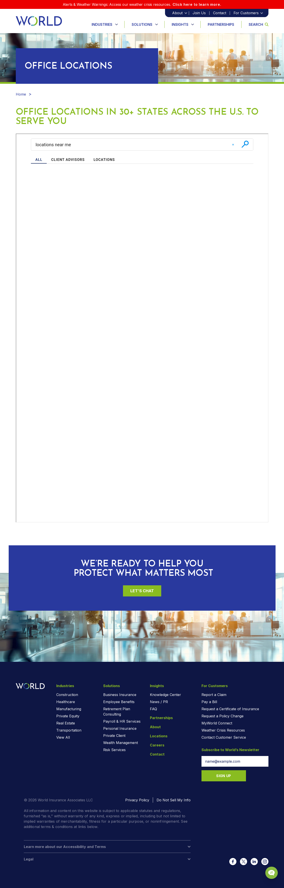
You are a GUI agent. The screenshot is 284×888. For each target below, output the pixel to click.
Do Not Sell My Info (174, 800)
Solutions (142, 24)
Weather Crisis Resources (223, 730)
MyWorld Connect (216, 723)
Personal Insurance (120, 728)
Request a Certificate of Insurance (230, 709)
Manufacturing (68, 709)
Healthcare (65, 702)
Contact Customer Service (223, 737)
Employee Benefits (119, 702)
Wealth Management (120, 742)
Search (258, 24)
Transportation (68, 730)
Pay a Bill (209, 702)
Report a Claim (213, 694)
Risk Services (114, 750)
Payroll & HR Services (122, 721)
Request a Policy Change (222, 716)
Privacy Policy (137, 800)
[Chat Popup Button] (268, 868)
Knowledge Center (165, 694)
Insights (180, 24)
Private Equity (67, 716)
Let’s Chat (142, 590)
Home (21, 94)
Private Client (114, 735)
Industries (102, 24)
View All (63, 737)
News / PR (159, 702)
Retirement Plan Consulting (116, 711)
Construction (67, 694)
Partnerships (221, 24)
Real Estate (65, 723)
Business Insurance (119, 694)
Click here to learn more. (197, 4)
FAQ (153, 709)
